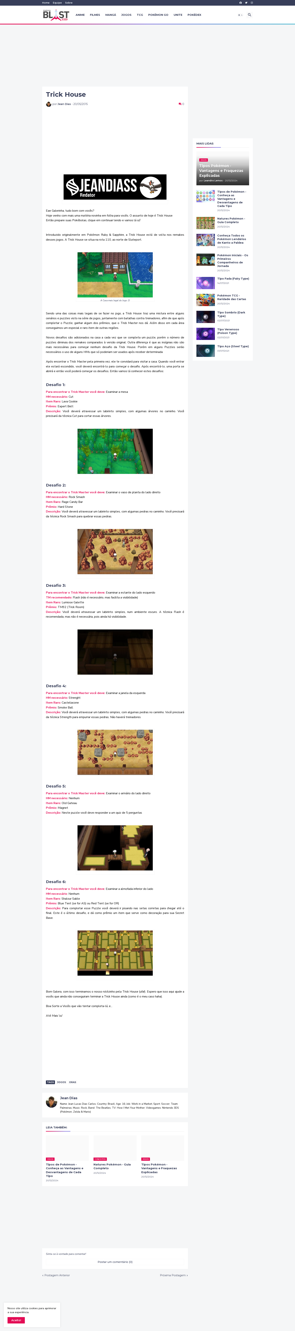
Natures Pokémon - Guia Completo (112, 1166)
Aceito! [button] (16, 1320)
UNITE (178, 15)
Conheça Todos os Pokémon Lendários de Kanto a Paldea (231, 239)
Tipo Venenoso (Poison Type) (228, 331)
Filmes (95, 15)
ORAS (72, 1082)
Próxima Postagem (173, 1275)
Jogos (126, 15)
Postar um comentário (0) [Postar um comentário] (115, 1262)
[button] (240, 15)
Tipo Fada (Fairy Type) (233, 278)
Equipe (57, 2)
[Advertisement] (147, 55)
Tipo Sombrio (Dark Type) (231, 314)
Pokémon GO (158, 15)
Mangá (110, 15)
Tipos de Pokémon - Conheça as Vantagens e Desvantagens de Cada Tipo (64, 1170)
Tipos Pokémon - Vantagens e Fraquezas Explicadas (159, 1168)
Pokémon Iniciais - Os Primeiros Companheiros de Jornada (232, 261)
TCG (140, 15)
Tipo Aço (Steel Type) (233, 346)
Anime (80, 15)
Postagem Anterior (57, 1275)
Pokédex (194, 15)
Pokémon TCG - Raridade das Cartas (231, 297)
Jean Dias (68, 1098)
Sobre (68, 2)
